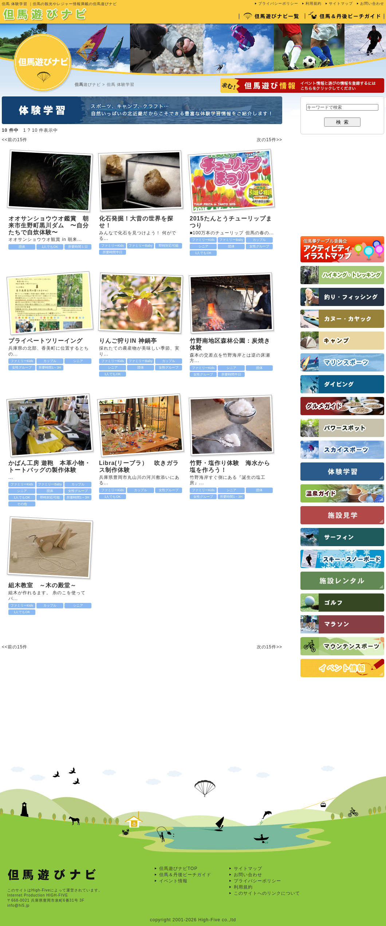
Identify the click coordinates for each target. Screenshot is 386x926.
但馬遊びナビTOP (178, 868)
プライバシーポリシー (278, 3)
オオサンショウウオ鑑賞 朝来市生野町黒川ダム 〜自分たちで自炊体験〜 (48, 225)
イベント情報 (173, 880)
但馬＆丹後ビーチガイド (185, 874)
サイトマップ (341, 3)
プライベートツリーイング (45, 341)
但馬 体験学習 (120, 84)
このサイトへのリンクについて (267, 893)
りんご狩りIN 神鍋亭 (128, 341)
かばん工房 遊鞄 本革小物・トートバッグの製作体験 (49, 466)
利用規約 (314, 3)
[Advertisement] (70, 724)
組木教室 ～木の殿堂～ (42, 585)
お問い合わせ (372, 3)
